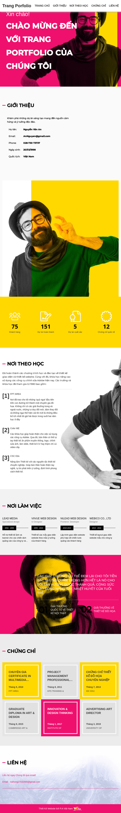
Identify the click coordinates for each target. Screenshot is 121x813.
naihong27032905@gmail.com (25, 782)
